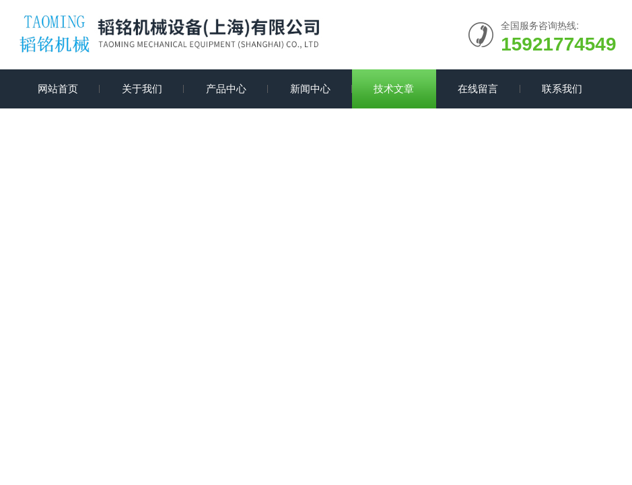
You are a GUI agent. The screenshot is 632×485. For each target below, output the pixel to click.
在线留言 (478, 88)
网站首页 (58, 88)
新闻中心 (310, 88)
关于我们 (142, 88)
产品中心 (226, 88)
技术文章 (394, 88)
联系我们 (562, 88)
